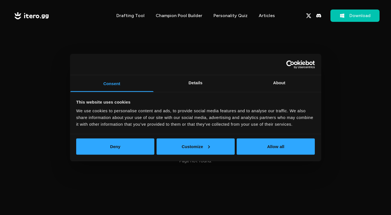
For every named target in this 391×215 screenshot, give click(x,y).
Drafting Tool (130, 15)
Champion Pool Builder (179, 15)
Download (355, 15)
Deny (115, 146)
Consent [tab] (111, 83)
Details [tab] (196, 82)
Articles (267, 15)
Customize (196, 146)
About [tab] (279, 82)
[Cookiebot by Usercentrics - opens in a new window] (290, 64)
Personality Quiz (231, 15)
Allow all (275, 146)
